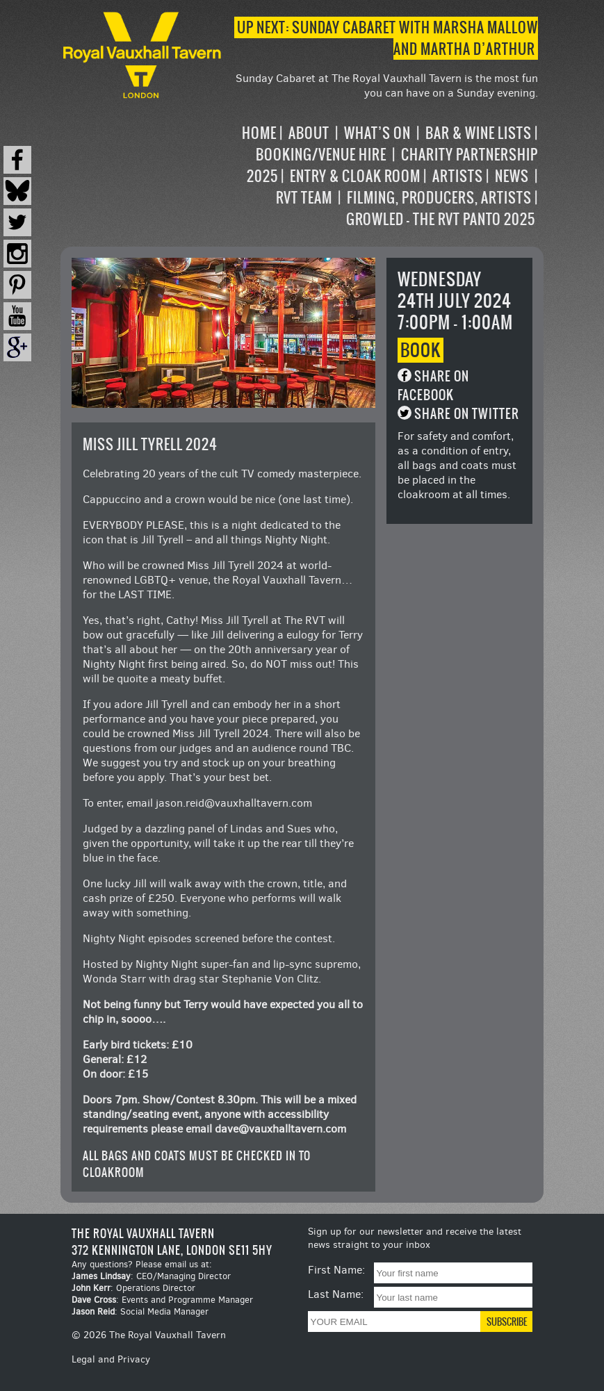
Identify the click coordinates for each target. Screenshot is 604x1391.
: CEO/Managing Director (151, 1276)
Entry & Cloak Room (355, 176)
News (512, 176)
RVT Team (304, 197)
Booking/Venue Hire (321, 154)
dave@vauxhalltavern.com (280, 1128)
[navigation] (381, 176)
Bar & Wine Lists (478, 133)
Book (420, 350)
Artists (457, 176)
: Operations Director (133, 1288)
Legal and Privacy (111, 1359)
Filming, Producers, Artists (439, 197)
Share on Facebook (433, 385)
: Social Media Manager (140, 1311)
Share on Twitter (466, 413)
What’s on (377, 133)
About (308, 133)
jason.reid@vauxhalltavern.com (234, 803)
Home (259, 133)
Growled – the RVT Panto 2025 (440, 219)
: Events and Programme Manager (162, 1300)
